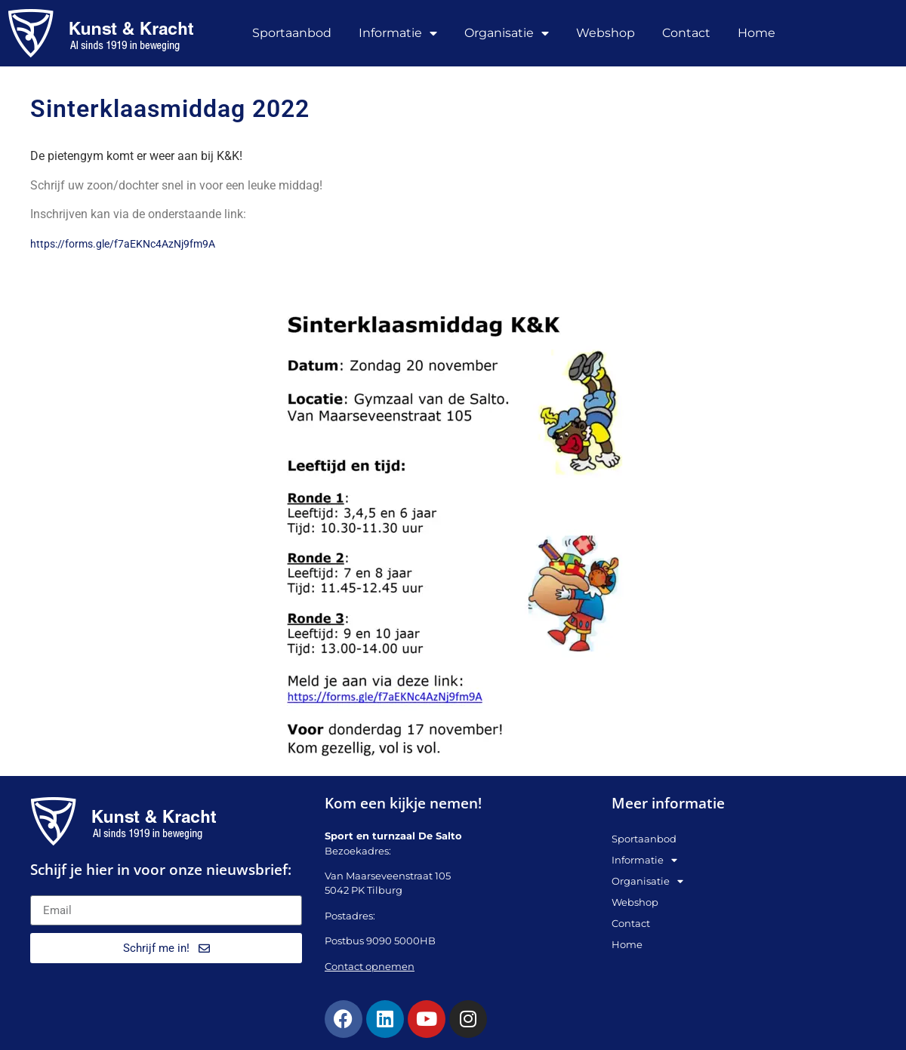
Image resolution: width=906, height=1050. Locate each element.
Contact (686, 33)
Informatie (398, 33)
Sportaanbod (291, 33)
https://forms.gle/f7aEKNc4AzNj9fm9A (122, 244)
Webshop (605, 33)
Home (756, 33)
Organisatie (506, 33)
